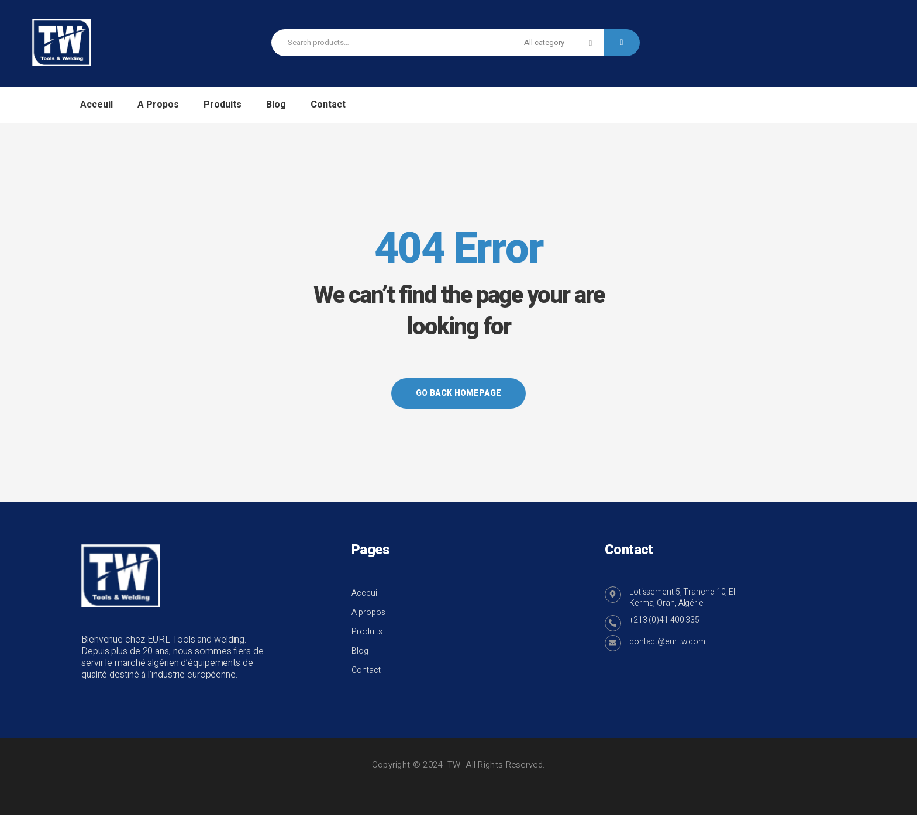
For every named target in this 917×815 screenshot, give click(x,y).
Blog (359, 651)
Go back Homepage (458, 393)
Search (622, 42)
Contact (366, 670)
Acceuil (365, 593)
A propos (368, 612)
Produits (366, 632)
